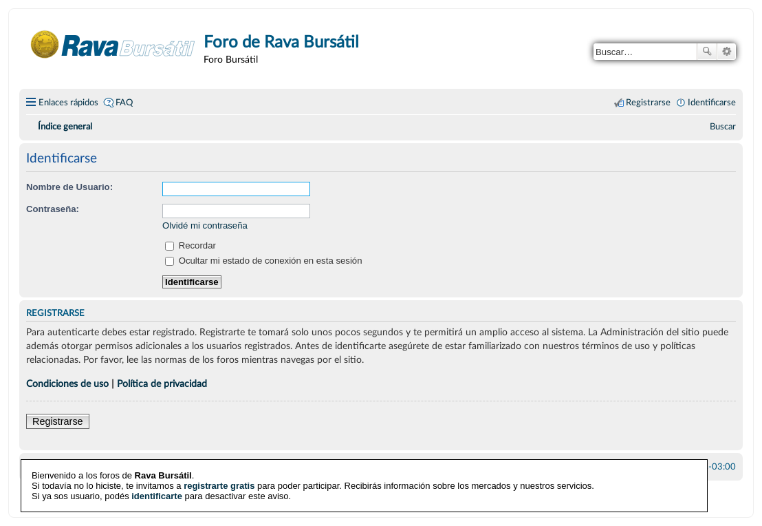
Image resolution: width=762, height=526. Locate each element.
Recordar (190, 245)
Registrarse (57, 421)
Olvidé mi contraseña (205, 225)
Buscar (707, 51)
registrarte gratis (219, 485)
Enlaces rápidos (68, 102)
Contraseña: (52, 209)
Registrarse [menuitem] (648, 102)
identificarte (156, 495)
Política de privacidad (162, 384)
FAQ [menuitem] (124, 102)
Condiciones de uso (67, 384)
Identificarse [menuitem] (712, 102)
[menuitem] (723, 127)
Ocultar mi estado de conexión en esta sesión (263, 260)
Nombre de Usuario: (69, 187)
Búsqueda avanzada (726, 51)
